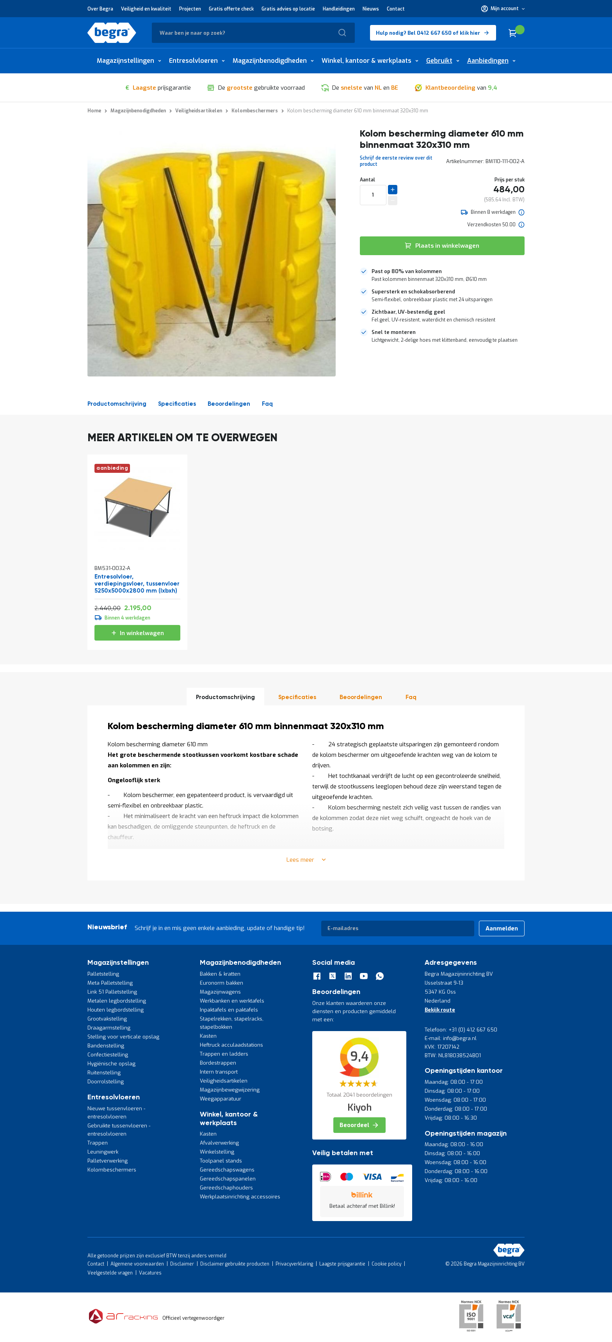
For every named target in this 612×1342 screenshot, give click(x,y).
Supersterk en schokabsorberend (413, 291)
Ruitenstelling (104, 1072)
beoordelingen (229, 404)
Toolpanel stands (221, 1160)
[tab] (442, 275)
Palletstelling (103, 974)
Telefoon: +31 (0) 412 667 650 (461, 1029)
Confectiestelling (107, 1054)
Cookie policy (386, 1264)
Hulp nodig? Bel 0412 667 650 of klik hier (428, 33)
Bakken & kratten (220, 974)
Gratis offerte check (231, 9)
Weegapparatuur (220, 1098)
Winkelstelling (217, 1152)
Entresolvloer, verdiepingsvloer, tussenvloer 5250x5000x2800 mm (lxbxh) (137, 584)
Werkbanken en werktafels (232, 1001)
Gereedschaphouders (226, 1187)
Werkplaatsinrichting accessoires (240, 1196)
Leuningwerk (102, 1152)
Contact (396, 9)
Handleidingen (339, 9)
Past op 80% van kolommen (407, 271)
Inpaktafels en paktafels (229, 1009)
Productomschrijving (116, 404)
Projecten (190, 9)
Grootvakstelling (107, 1018)
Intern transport (219, 1072)
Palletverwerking (107, 1160)
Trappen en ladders (224, 1054)
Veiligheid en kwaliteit (146, 9)
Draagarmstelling (108, 1027)
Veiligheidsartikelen (223, 1081)
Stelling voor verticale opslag (123, 1036)
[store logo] (111, 33)
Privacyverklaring (294, 1264)
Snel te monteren (394, 332)
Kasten (208, 1036)
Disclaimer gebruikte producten (234, 1264)
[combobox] (253, 33)
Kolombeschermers (111, 1169)
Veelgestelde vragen (110, 1273)
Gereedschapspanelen (228, 1178)
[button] (503, 8)
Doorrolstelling (105, 1081)
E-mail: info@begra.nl (451, 1038)
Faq (267, 404)
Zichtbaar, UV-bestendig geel (408, 312)
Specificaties (177, 404)
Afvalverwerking (219, 1143)
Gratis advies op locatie (288, 9)
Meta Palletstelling (110, 983)
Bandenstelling (105, 1045)
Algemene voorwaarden (137, 1264)
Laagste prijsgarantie (342, 1264)
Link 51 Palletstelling (112, 992)
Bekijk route (440, 1009)
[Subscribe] (502, 928)
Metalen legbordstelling (116, 1001)
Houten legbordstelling (115, 1009)
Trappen (97, 1143)
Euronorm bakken (221, 983)
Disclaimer (182, 1264)
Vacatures (150, 1273)
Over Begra (100, 9)
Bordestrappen (218, 1063)
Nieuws (371, 9)
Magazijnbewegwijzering (230, 1089)
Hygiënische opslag (111, 1063)
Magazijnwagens (220, 992)
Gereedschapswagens (227, 1169)
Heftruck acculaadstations (231, 1045)
